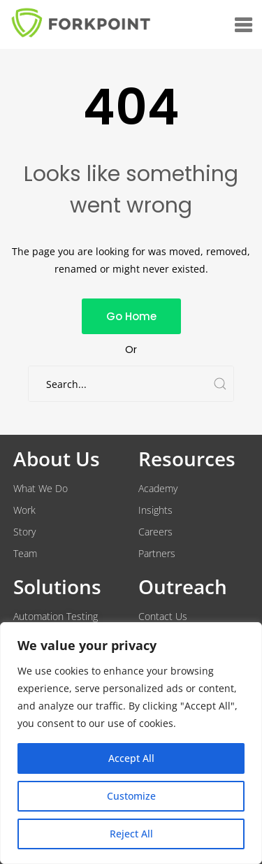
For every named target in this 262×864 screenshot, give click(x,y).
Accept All (131, 758)
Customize (131, 795)
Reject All (131, 833)
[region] (131, 743)
